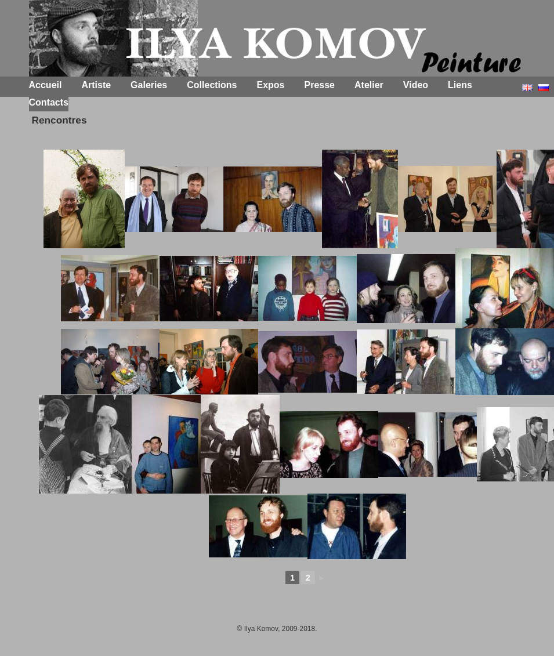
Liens (460, 85)
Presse (320, 85)
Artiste (96, 85)
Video (415, 85)
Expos (271, 85)
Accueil (45, 85)
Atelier (368, 85)
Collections (212, 85)
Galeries (149, 85)
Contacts (48, 102)
